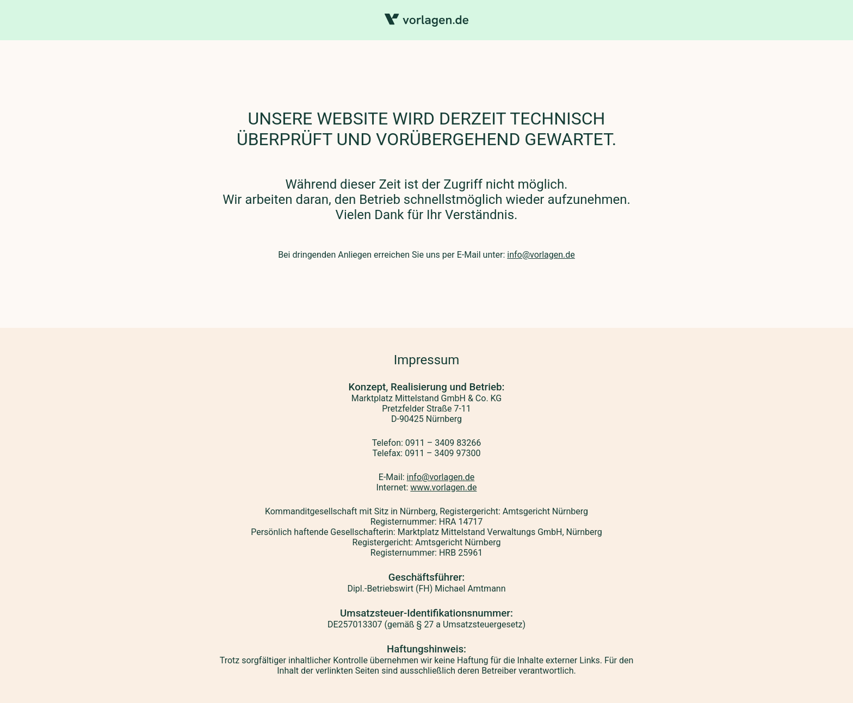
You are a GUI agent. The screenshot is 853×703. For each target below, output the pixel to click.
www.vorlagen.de (443, 487)
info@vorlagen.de (541, 255)
